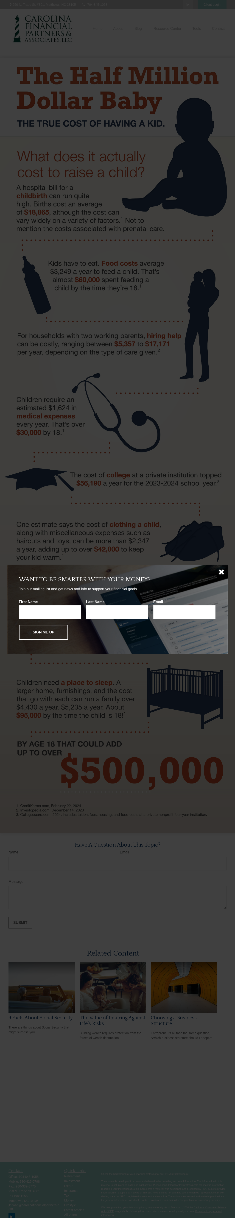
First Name (28, 602)
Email (158, 602)
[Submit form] (43, 632)
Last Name (95, 602)
